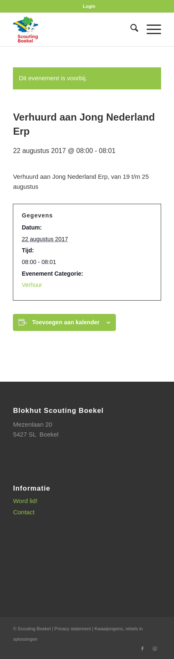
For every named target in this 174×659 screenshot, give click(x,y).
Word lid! (25, 500)
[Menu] (149, 29)
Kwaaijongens (108, 628)
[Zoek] (130, 29)
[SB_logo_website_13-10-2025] (72, 29)
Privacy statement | (74, 628)
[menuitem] (89, 6)
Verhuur (32, 284)
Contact (23, 512)
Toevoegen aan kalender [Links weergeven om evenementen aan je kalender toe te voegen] (65, 322)
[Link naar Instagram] (155, 648)
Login (89, 6)
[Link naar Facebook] (142, 648)
